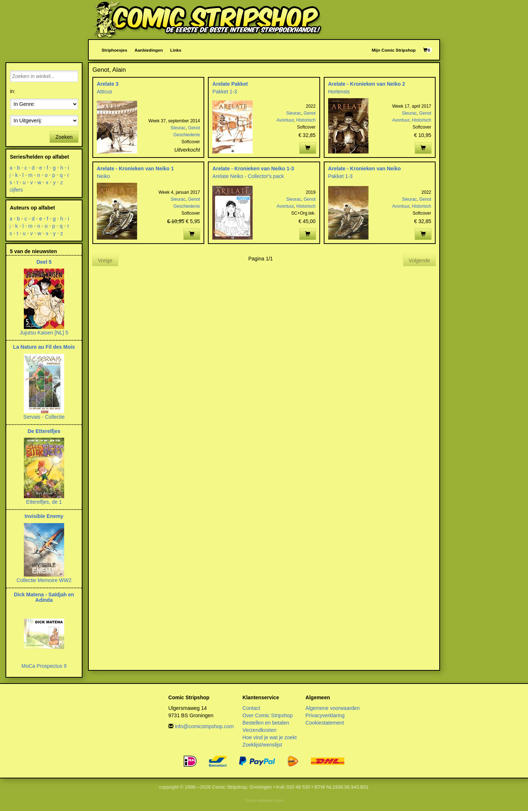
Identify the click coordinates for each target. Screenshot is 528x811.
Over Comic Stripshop (267, 715)
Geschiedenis (186, 134)
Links (175, 50)
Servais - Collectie (44, 417)
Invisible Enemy (44, 516)
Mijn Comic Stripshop (394, 50)
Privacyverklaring (325, 715)
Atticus (104, 92)
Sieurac (178, 127)
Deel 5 (43, 262)
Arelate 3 (107, 84)
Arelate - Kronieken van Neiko (364, 168)
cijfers (16, 190)
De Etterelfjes (43, 431)
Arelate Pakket (230, 84)
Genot (194, 127)
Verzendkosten (259, 730)
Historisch (306, 120)
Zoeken (64, 137)
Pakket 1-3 (224, 92)
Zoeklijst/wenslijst (262, 745)
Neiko (103, 176)
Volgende (419, 260)
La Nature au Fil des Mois (44, 347)
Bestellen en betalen (265, 723)
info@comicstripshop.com (204, 726)
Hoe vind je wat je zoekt (269, 737)
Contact (251, 708)
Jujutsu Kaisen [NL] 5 (44, 333)
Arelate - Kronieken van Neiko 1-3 (253, 168)
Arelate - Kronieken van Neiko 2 (366, 84)
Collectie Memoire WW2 (44, 580)
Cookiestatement (324, 723)
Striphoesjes (114, 50)
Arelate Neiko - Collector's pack (248, 176)
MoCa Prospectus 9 (44, 666)
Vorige (105, 260)
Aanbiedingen (149, 50)
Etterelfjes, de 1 (44, 502)
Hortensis (339, 92)
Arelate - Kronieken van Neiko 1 (135, 168)
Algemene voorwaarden (332, 708)
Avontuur (285, 120)
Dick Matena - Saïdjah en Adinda (44, 597)
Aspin (278, 800)
